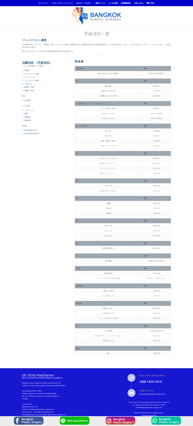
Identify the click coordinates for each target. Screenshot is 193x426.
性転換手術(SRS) (30, 130)
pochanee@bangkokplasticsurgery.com (51, 414)
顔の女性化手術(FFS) (31, 133)
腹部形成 (27, 120)
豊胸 (26, 113)
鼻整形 (26, 70)
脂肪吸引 (27, 117)
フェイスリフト (30, 77)
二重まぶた (28, 84)
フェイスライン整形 (31, 80)
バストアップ (29, 110)
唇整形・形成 (29, 87)
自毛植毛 (27, 100)
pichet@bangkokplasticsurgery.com (41, 409)
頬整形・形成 (29, 90)
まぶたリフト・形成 (31, 74)
